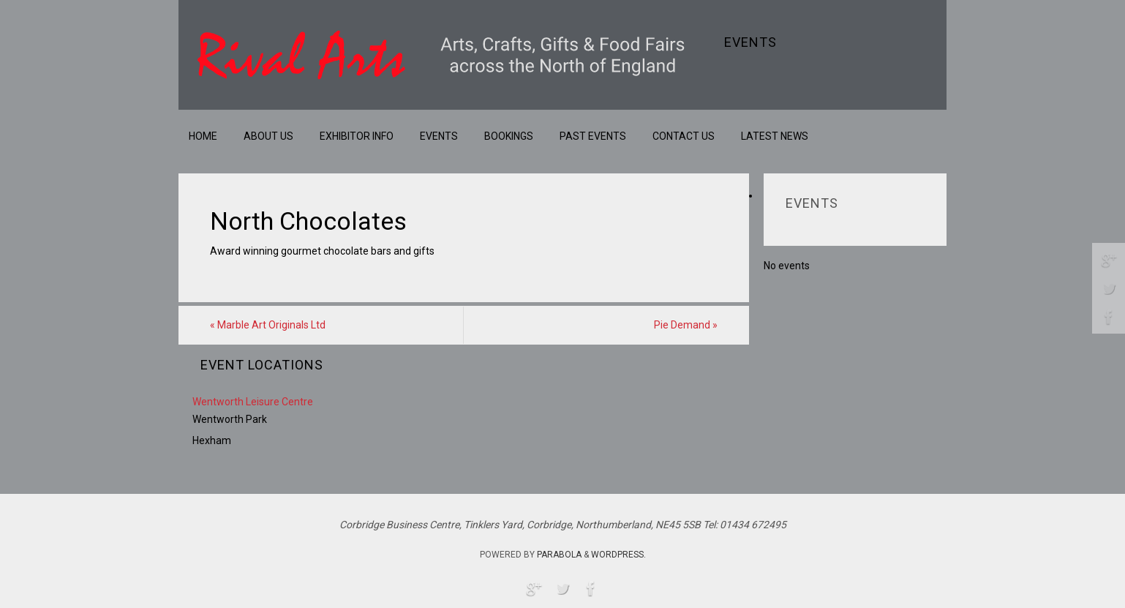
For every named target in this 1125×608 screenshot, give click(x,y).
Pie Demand (686, 325)
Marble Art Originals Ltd (268, 325)
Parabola (559, 554)
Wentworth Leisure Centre (252, 402)
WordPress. (618, 554)
